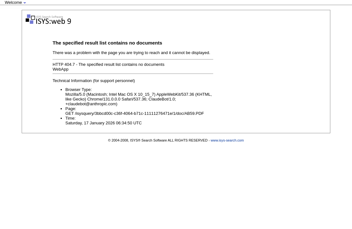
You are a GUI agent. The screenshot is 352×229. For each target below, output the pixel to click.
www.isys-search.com (227, 140)
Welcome (15, 2)
